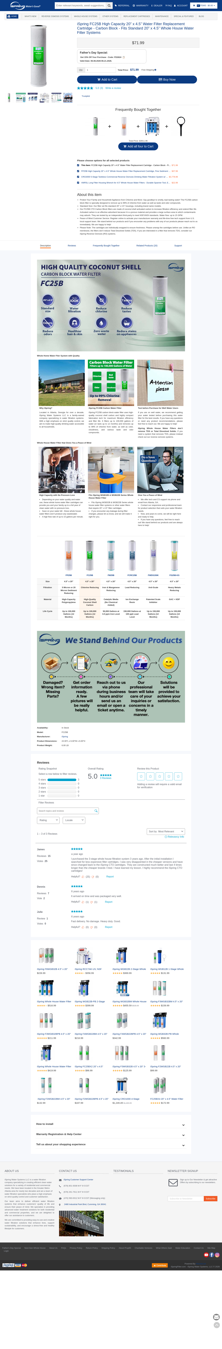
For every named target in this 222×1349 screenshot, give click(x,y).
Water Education (182, 1248)
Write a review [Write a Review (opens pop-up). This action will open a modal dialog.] (113, 88)
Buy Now (166, 79)
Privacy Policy (76, 1248)
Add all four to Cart (138, 146)
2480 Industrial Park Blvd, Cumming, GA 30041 (85, 1204)
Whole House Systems (85, 16)
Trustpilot (86, 96)
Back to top (216, 1325)
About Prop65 (125, 1248)
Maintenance (161, 16)
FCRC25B (132, 557)
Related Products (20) (146, 245)
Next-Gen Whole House (34, 1248)
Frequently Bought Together (106, 245)
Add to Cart (107, 79)
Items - (204, 5)
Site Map (211, 1248)
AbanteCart (201, 1264)
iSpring (65, 736)
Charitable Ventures (143, 1248)
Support (178, 245)
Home (14, 16)
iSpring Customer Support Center (78, 1179)
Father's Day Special (11, 1248)
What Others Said (164, 1248)
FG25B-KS (174, 557)
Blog (201, 16)
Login (6, 1251)
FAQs (63, 1248)
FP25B (69, 557)
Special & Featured (183, 16)
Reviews (72, 245)
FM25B (111, 557)
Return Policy (92, 1248)
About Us (53, 1248)
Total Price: (128, 69)
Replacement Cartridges (136, 16)
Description (45, 245)
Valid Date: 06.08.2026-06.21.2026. (96, 61)
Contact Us (199, 1248)
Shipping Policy (108, 1248)
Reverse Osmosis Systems (55, 16)
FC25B (90, 557)
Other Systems (109, 16)
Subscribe (210, 1198)
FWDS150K (153, 557)
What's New (30, 16)
